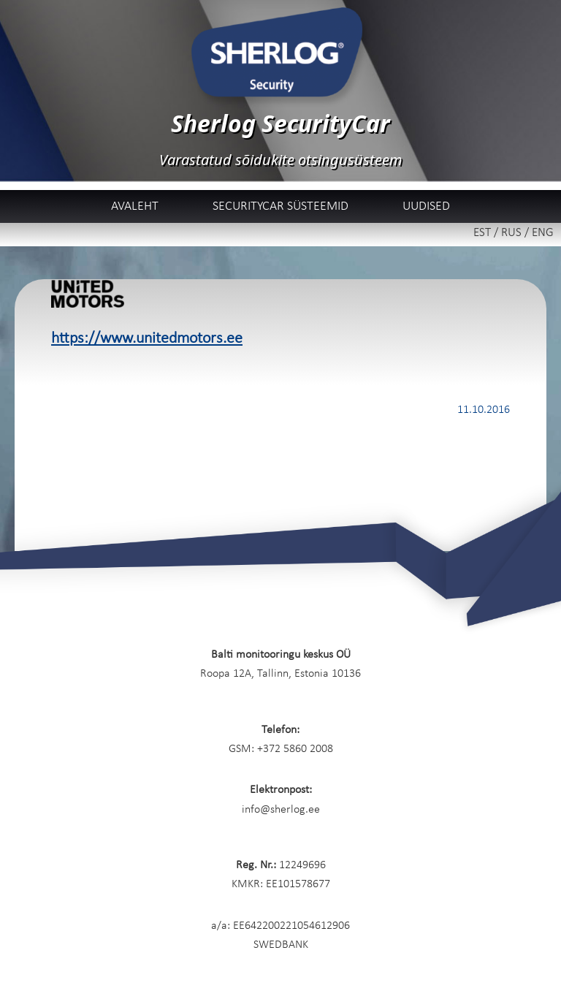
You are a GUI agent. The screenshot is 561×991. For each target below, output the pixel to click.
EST (482, 233)
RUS (511, 233)
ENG (543, 233)
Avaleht (135, 206)
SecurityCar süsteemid (280, 206)
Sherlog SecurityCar (280, 123)
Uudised (426, 206)
